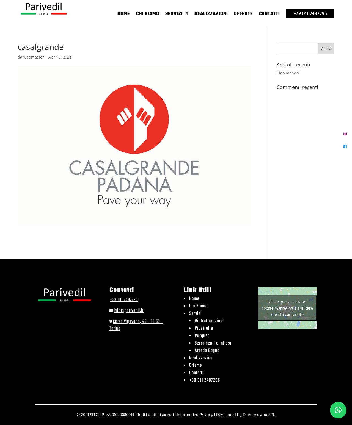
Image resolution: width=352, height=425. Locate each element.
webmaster (33, 57)
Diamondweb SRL (259, 414)
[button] (338, 410)
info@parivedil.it (129, 311)
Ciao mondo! (288, 73)
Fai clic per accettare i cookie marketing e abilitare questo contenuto (287, 308)
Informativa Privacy (195, 414)
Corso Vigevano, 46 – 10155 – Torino (136, 325)
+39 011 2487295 (124, 300)
